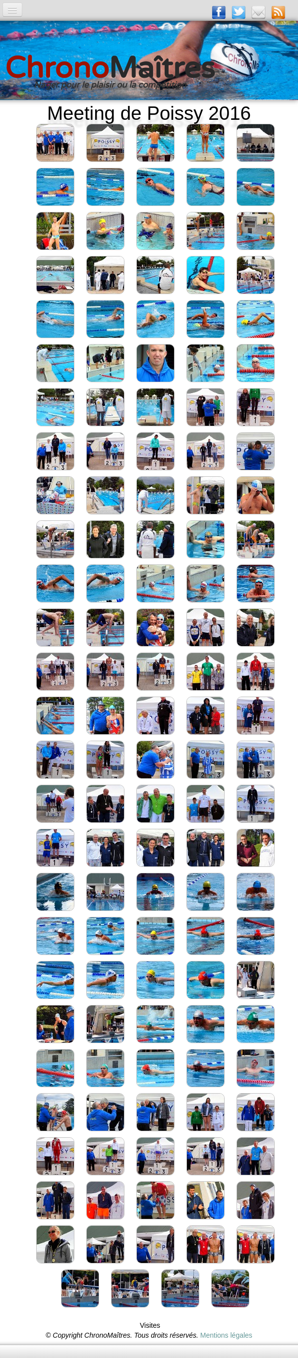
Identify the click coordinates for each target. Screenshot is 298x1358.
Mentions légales (226, 1335)
